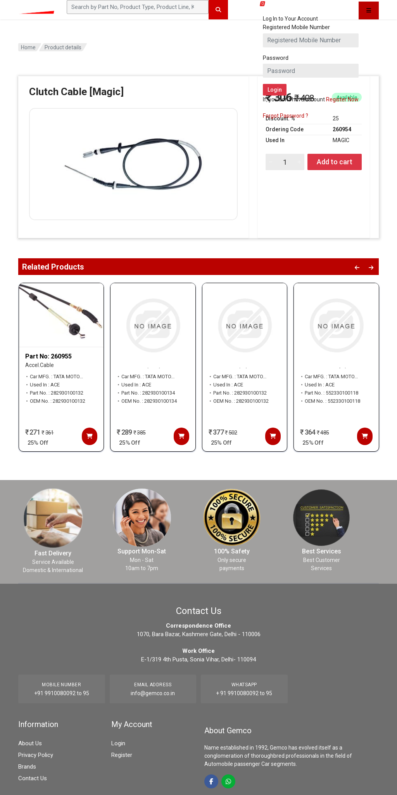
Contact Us (32, 778)
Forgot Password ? (285, 116)
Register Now (342, 99)
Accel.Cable (39, 365)
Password (275, 57)
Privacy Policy (35, 755)
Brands (27, 766)
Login (118, 743)
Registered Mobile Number (296, 27)
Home (28, 47)
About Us (30, 743)
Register (121, 755)
